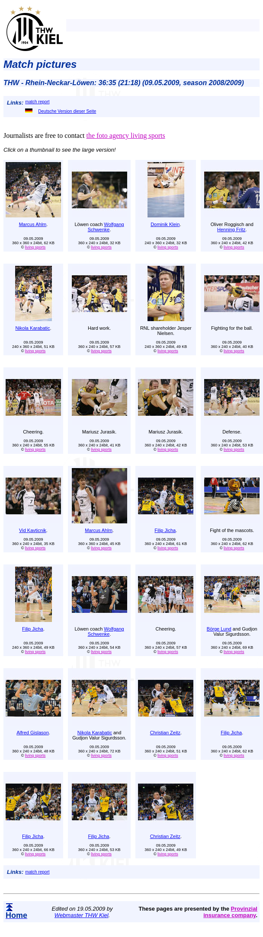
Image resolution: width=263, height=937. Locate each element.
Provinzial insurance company (230, 911)
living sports (35, 247)
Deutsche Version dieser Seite (60, 111)
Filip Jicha (165, 530)
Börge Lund (219, 628)
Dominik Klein (165, 224)
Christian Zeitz (165, 732)
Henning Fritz (231, 229)
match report (37, 101)
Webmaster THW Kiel (82, 915)
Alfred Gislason (32, 732)
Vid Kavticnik (32, 530)
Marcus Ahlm (33, 224)
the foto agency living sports (125, 135)
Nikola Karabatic (32, 328)
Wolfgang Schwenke (106, 227)
